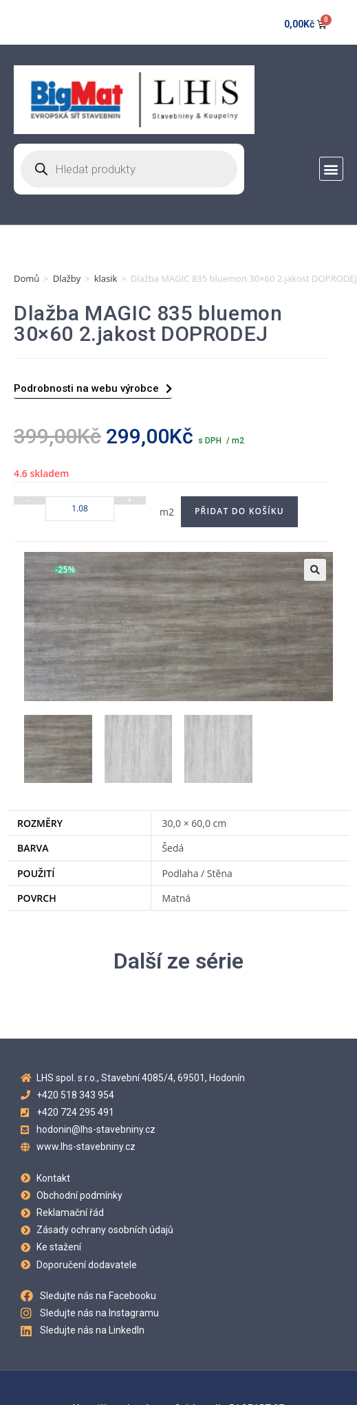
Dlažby (67, 278)
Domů (26, 278)
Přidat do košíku (239, 511)
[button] (331, 169)
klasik (106, 278)
